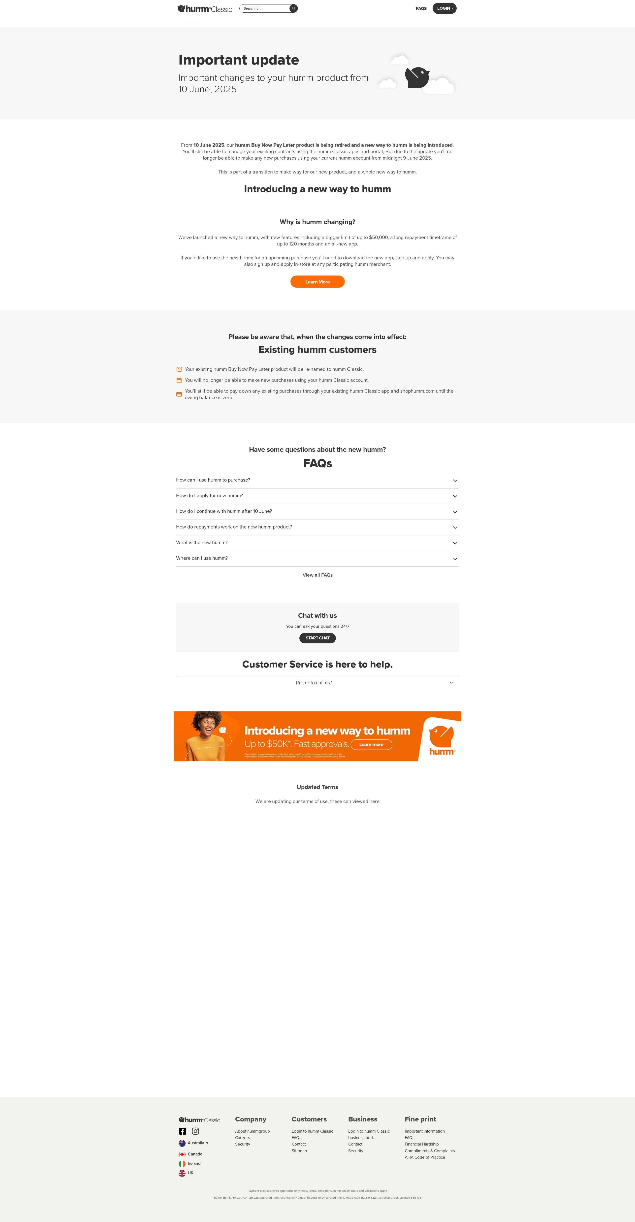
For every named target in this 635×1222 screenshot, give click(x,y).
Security (242, 1144)
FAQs (421, 8)
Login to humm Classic (312, 1131)
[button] (317, 682)
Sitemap (299, 1151)
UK (186, 1173)
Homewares (373, 22)
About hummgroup (252, 1131)
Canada (190, 1154)
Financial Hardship (422, 1144)
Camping (422, 22)
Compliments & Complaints (430, 1151)
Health (214, 22)
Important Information (425, 1131)
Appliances (399, 22)
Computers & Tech (342, 22)
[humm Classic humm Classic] (204, 8)
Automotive (273, 22)
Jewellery (233, 22)
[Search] (293, 8)
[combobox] (266, 8)
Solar (253, 22)
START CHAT (317, 637)
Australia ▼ (194, 1143)
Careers (242, 1138)
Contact (299, 1144)
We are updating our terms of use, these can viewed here (317, 800)
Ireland (190, 1163)
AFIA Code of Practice (425, 1157)
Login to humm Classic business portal (369, 1134)
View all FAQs (318, 574)
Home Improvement (305, 22)
